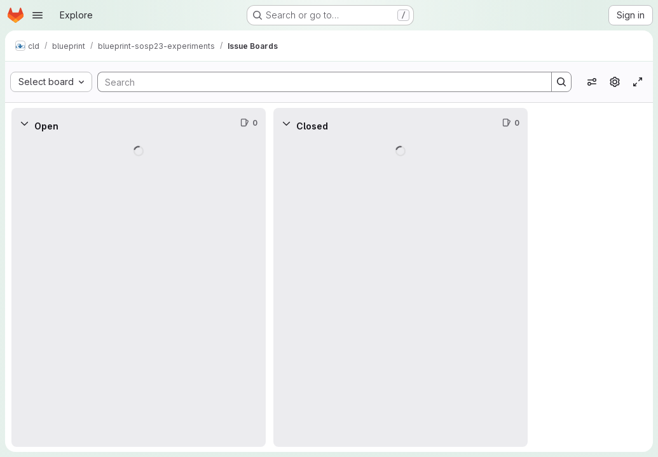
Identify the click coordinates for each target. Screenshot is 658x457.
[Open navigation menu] (37, 15)
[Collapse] (24, 123)
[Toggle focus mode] (637, 82)
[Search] (318, 81)
